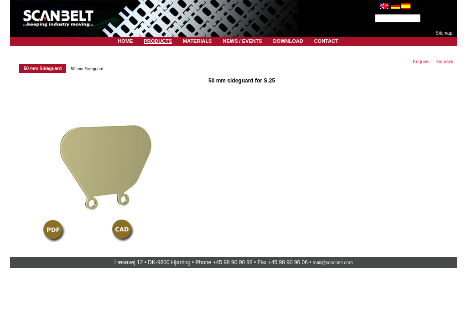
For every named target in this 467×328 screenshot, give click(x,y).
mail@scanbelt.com (333, 262)
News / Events (242, 41)
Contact (326, 41)
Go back (444, 61)
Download (288, 41)
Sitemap (444, 33)
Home (125, 41)
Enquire (421, 61)
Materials (197, 41)
